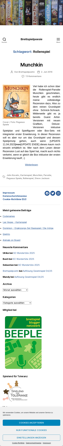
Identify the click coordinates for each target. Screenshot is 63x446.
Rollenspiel (28, 178)
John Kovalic (13, 175)
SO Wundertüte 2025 (24, 253)
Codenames (9, 216)
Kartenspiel (26, 175)
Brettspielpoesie (31, 39)
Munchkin (31, 65)
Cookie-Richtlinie (18, 443)
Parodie (47, 175)
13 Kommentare (33, 76)
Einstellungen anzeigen (31, 437)
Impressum (47, 443)
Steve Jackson (42, 178)
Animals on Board (11, 240)
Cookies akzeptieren (31, 422)
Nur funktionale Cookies (31, 430)
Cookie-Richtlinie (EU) (14, 199)
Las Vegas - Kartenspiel (15, 222)
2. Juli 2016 (46, 72)
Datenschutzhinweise (33, 443)
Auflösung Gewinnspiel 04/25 (37, 271)
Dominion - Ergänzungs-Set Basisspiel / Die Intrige (28, 228)
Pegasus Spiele (14, 178)
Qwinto (6, 234)
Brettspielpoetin (27, 72)
